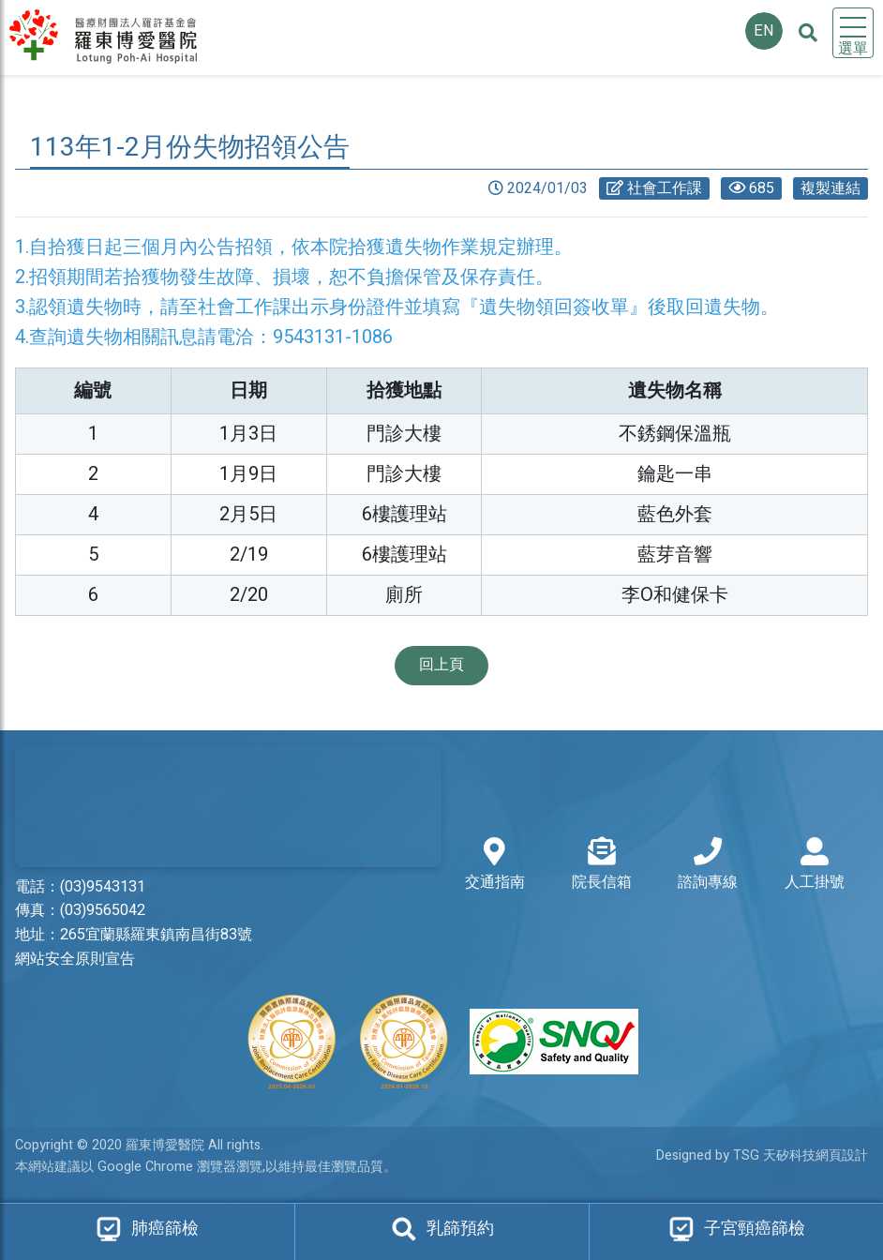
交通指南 (495, 865)
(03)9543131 (102, 887)
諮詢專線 (708, 865)
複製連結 (831, 188)
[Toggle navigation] (853, 33)
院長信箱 (602, 865)
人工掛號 (815, 865)
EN (764, 31)
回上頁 (441, 664)
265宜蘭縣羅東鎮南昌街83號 (156, 934)
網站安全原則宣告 (75, 959)
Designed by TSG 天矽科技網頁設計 (762, 1155)
